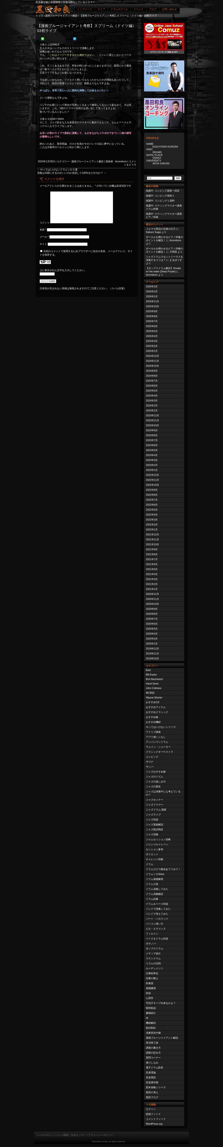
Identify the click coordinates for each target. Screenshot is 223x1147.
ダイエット (152, 854)
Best (148, 670)
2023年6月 (152, 445)
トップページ (84, 9)
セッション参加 (154, 849)
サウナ (149, 761)
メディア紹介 (153, 953)
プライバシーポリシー (100, 1135)
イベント (138, 9)
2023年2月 (152, 465)
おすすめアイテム (156, 707)
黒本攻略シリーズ (156, 1087)
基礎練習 (151, 988)
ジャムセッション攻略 (158, 839)
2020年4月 (152, 633)
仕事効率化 (152, 973)
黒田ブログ (152, 1097)
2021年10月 (152, 544)
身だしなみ (152, 1062)
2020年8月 (152, 614)
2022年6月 (152, 504)
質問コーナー (153, 1057)
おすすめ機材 (153, 722)
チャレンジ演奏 (154, 859)
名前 (43, 229)
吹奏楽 (149, 983)
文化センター (78, 1135)
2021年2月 (152, 584)
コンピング (152, 756)
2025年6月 (152, 326)
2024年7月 (152, 380)
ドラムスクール (119, 9)
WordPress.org (154, 1124)
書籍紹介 (151, 1013)
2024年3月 (152, 400)
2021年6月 (152, 564)
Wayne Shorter (154, 697)
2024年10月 (152, 366)
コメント (45, 222)
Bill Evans (151, 674)
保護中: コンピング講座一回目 (162, 190)
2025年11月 (152, 301)
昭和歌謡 (151, 1008)
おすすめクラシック (157, 712)
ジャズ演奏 (152, 834)
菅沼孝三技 (152, 1042)
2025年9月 (152, 311)
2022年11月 (152, 480)
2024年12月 (152, 356)
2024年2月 (152, 405)
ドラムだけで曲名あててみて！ (163, 869)
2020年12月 (152, 594)
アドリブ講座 (153, 732)
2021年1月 (152, 589)
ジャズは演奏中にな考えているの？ (163, 793)
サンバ (149, 766)
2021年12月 (152, 534)
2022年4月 (152, 514)
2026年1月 (152, 296)
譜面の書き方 (153, 1047)
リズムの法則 (153, 963)
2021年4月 (152, 574)
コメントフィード (156, 1119)
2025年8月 (152, 316)
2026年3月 (152, 286)
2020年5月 (152, 628)
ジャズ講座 (62, 1135)
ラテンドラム (153, 958)
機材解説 (151, 1023)
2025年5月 (152, 331)
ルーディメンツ (154, 968)
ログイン (151, 1109)
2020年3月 (152, 638)
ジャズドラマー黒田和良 (52, 9)
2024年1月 (152, 410)
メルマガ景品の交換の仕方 (161, 229)
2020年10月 (152, 604)
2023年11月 (152, 420)
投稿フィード (153, 1114)
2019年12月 (152, 648)
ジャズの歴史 (153, 786)
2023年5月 (152, 450)
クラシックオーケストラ (159, 752)
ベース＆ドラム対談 (157, 938)
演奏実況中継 (153, 1033)
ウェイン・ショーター (158, 747)
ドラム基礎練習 (154, 879)
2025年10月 (152, 306)
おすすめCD (152, 702)
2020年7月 (152, 619)
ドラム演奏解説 (154, 894)
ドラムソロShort (155, 874)
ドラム (149, 864)
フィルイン (152, 933)
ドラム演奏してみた (157, 889)
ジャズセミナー (154, 799)
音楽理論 (151, 1072)
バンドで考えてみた (157, 913)
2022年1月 (152, 529)
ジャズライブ (153, 814)
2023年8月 (152, 435)
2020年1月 (152, 643)
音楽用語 (151, 1077)
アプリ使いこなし (156, 737)
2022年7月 (152, 499)
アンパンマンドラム (157, 742)
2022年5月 (152, 509)
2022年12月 (152, 475)
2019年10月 (152, 658)
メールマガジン (45, 1135)
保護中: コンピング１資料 (160, 200)
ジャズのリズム (154, 776)
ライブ (101, 9)
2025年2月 (152, 346)
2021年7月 (152, 559)
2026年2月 (152, 291)
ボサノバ (151, 943)
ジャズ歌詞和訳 (154, 829)
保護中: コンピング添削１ (160, 195)
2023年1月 (152, 470)
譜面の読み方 (153, 1052)
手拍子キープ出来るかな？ (161, 1003)
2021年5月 (152, 569)
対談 (148, 993)
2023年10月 (152, 425)
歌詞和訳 (151, 1028)
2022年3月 (152, 519)
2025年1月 (152, 351)
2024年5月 (152, 390)
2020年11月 (152, 599)
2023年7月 (152, 440)
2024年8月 (152, 375)
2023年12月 (152, 415)
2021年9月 (152, 549)
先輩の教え (152, 978)
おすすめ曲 (152, 717)
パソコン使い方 (154, 923)
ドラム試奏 (152, 899)
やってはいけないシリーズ (161, 727)
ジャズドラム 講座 (156, 809)
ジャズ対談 (152, 819)
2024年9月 (152, 371)
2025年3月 (152, 341)
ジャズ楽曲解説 (154, 824)
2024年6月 (152, 385)
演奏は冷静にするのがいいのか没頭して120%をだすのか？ (71, 173)
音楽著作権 (152, 1082)
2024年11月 (152, 361)
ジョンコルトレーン (157, 844)
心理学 (149, 998)
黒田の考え (152, 1092)
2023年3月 (152, 460)
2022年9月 (152, 490)
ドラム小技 (152, 884)
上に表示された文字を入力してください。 (63, 270)
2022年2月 (152, 524)
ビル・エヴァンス (156, 928)
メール (44, 236)
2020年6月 (152, 623)
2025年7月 (152, 321)
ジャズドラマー (154, 804)
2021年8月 (152, 554)
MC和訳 (150, 692)
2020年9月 (152, 609)
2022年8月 (152, 495)
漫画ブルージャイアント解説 (87, 161)
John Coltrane (153, 688)
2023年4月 (152, 455)
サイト (43, 244)
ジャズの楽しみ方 (156, 781)
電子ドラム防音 (154, 1067)
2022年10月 (152, 485)
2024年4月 (152, 395)
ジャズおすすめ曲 (156, 771)
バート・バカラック (157, 918)
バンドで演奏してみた (158, 909)
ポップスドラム (154, 948)
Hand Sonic (152, 683)
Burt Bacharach (154, 679)
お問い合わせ (169, 9)
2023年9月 (152, 430)
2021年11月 (152, 539)
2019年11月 (152, 653)
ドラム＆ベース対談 (157, 904)
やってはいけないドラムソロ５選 (57, 169)
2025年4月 (152, 336)
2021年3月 (152, 579)
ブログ (152, 9)
